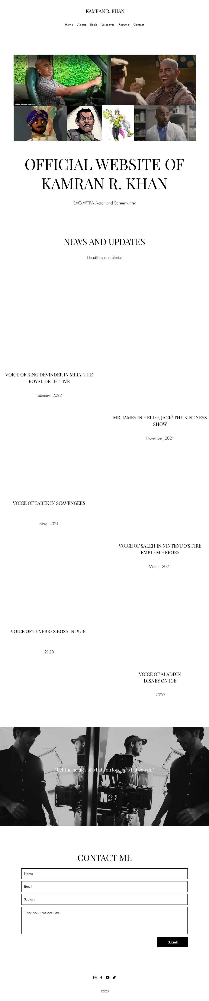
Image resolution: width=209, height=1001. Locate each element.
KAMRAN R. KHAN (105, 11)
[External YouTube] (49, 323)
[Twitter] (114, 977)
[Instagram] (95, 977)
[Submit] (172, 942)
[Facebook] (101, 977)
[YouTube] (108, 977)
